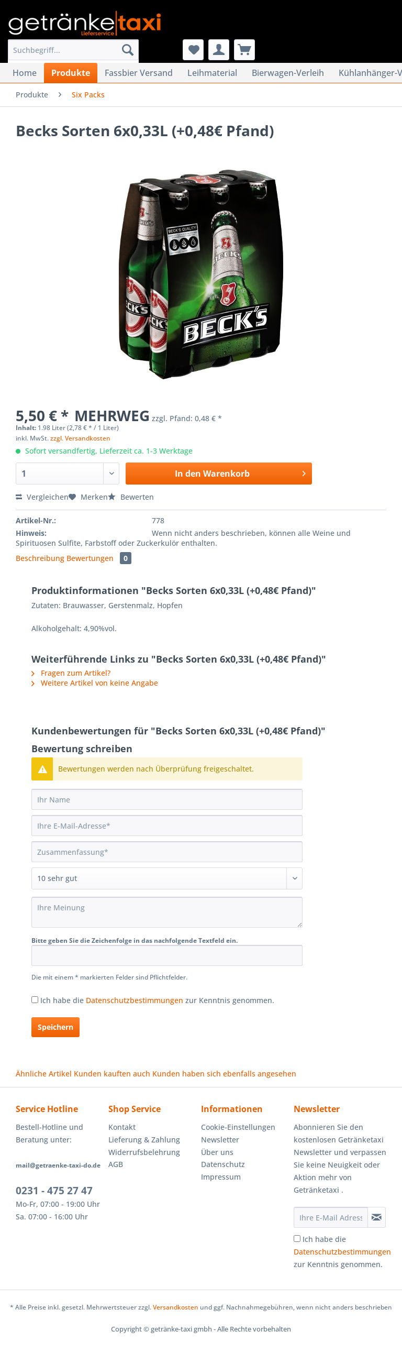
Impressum (221, 1177)
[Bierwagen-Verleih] (287, 73)
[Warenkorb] (244, 49)
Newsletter (220, 1140)
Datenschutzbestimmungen (134, 1000)
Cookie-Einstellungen (238, 1127)
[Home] (24, 73)
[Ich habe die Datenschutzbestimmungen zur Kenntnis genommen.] (34, 999)
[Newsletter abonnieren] (376, 1217)
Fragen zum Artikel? (70, 673)
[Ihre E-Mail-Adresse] (167, 825)
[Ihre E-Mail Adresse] (331, 1217)
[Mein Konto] (218, 49)
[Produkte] (70, 73)
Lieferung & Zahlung (144, 1140)
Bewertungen (98, 558)
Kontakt (122, 1127)
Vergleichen (42, 497)
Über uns (217, 1152)
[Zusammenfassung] (167, 851)
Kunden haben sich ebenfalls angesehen (224, 1074)
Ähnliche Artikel (44, 1074)
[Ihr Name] (167, 799)
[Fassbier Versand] (138, 73)
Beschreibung (40, 558)
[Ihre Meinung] (167, 912)
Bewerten (131, 497)
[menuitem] (73, 54)
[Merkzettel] (193, 49)
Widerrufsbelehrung (144, 1152)
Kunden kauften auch (112, 1074)
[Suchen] (128, 49)
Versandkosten (175, 1307)
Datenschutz (223, 1164)
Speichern (55, 1027)
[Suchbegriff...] (73, 49)
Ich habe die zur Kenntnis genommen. (157, 1000)
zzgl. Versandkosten (80, 438)
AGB (115, 1164)
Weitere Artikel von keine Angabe (94, 683)
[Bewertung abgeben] (167, 878)
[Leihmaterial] (212, 73)
